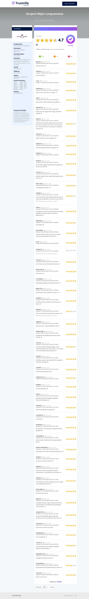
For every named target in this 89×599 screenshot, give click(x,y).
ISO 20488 (70, 45)
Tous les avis (17, 55)
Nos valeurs (70, 3)
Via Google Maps (18, 93)
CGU (75, 595)
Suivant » (52, 587)
